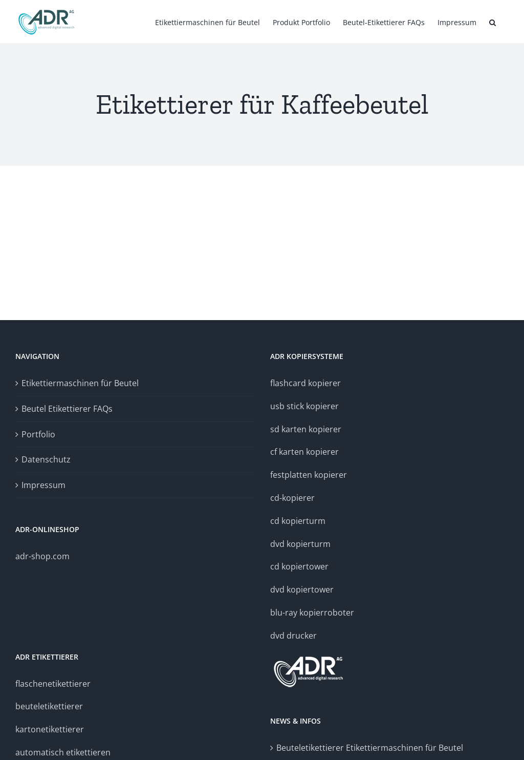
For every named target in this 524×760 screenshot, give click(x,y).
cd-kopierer (292, 497)
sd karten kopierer (305, 429)
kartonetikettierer (49, 729)
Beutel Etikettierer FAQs (67, 408)
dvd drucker (293, 635)
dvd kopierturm (300, 544)
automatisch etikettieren (63, 752)
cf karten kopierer (304, 451)
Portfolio (38, 434)
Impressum (43, 485)
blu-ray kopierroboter (312, 612)
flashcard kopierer (305, 383)
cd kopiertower (299, 566)
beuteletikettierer (49, 706)
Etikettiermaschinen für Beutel (80, 383)
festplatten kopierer (308, 474)
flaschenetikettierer (53, 683)
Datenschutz (46, 459)
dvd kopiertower (302, 589)
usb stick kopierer (304, 406)
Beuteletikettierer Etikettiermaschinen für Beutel (369, 747)
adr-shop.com (42, 556)
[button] (492, 21)
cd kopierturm (297, 520)
